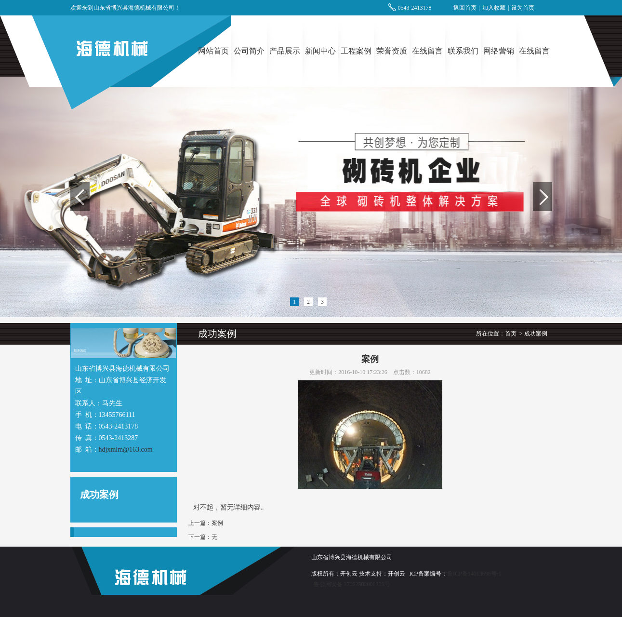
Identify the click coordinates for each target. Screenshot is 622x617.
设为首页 (522, 7)
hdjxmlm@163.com (126, 449)
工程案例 (356, 51)
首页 (510, 333)
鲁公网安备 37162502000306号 (352, 584)
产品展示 (284, 51)
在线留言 (427, 51)
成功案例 (535, 333)
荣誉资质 (391, 51)
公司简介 (249, 51)
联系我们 (463, 51)
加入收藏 (493, 7)
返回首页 (464, 7)
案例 (217, 523)
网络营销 (498, 51)
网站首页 (213, 51)
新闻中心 (320, 51)
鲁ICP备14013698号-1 (474, 573)
